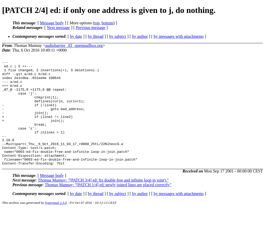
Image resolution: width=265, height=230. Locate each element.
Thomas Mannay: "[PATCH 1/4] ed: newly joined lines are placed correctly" (108, 206)
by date (76, 36)
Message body (52, 23)
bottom (107, 23)
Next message (58, 27)
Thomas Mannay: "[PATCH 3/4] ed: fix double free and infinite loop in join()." (103, 201)
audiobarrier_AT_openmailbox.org (74, 45)
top (96, 23)
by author (140, 36)
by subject (117, 36)
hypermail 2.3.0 (56, 224)
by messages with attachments (179, 36)
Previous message (90, 27)
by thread (96, 36)
